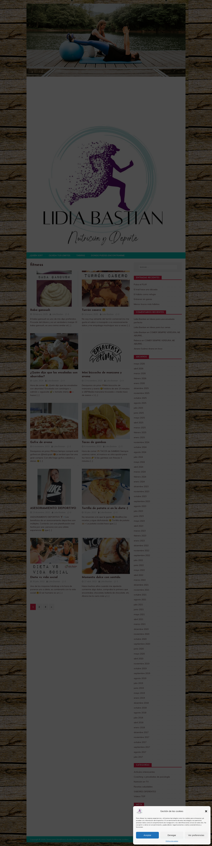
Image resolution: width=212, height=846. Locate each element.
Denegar (172, 835)
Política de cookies (172, 841)
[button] (206, 811)
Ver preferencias (196, 835)
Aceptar (147, 835)
